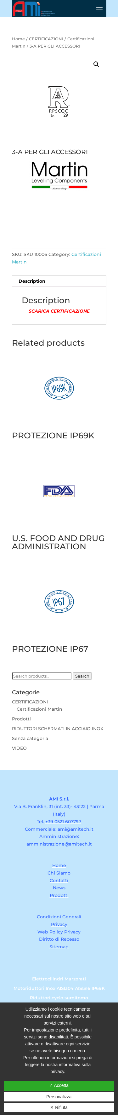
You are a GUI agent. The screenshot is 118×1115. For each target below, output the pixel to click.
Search (82, 676)
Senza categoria (30, 738)
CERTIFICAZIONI (46, 39)
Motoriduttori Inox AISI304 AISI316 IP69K (59, 988)
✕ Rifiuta (59, 1107)
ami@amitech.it (75, 829)
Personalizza (58, 1096)
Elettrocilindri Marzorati (59, 979)
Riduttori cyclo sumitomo (59, 998)
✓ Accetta (59, 1085)
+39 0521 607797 (63, 821)
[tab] (59, 281)
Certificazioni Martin (39, 709)
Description (32, 281)
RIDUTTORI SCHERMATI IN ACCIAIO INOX (57, 728)
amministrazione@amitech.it (59, 844)
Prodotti (21, 719)
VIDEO (19, 748)
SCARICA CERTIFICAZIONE (59, 311)
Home (18, 39)
